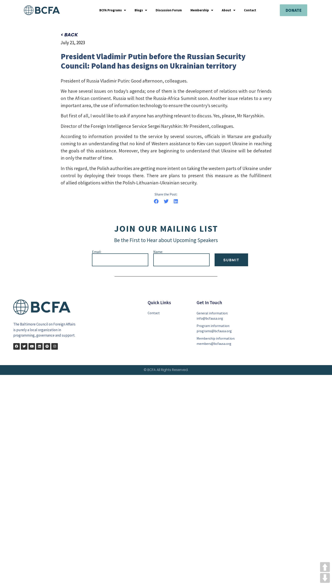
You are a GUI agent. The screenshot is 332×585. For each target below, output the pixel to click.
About (228, 10)
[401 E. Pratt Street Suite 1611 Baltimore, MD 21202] (282, 326)
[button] (156, 201)
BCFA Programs (112, 10)
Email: (96, 252)
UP (325, 567)
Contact (250, 10)
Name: (158, 252)
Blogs (141, 10)
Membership (201, 10)
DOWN (325, 578)
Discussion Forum (169, 10)
